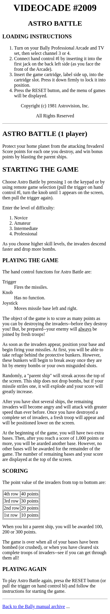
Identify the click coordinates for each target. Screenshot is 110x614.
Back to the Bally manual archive (33, 606)
